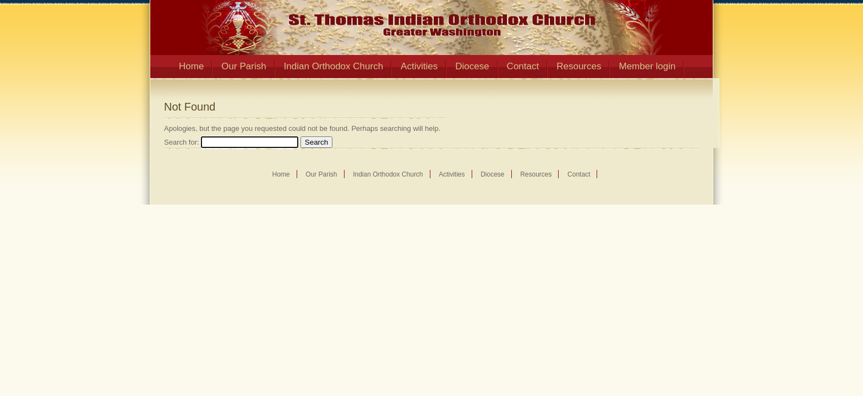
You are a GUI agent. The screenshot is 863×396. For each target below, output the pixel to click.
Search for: (181, 142)
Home (191, 66)
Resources (578, 66)
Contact (523, 66)
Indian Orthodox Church (334, 66)
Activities (419, 66)
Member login (647, 66)
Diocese (472, 66)
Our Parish (243, 66)
